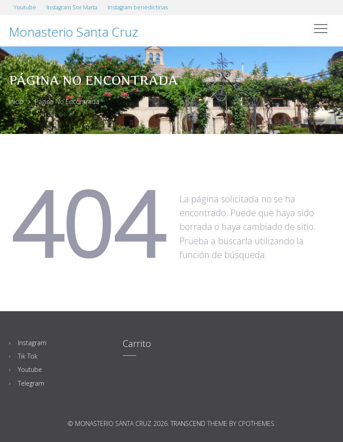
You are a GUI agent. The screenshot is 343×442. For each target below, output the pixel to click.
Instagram (32, 342)
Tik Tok (28, 356)
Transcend (188, 423)
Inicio (16, 101)
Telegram (31, 383)
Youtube (30, 369)
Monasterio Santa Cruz (73, 31)
